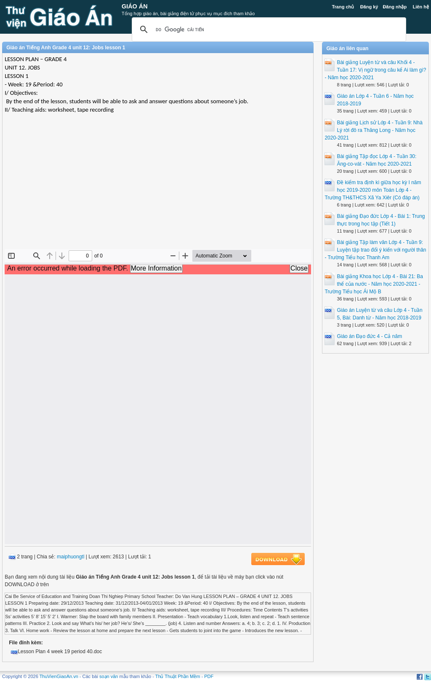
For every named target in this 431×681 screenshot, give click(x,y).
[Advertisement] (158, 188)
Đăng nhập (395, 6)
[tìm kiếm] (268, 29)
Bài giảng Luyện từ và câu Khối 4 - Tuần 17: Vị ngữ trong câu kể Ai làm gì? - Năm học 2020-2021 (375, 69)
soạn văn (108, 676)
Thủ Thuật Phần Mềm (177, 676)
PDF (208, 676)
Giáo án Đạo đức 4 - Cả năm (369, 336)
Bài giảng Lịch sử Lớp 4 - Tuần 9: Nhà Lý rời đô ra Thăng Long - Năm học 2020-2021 (373, 130)
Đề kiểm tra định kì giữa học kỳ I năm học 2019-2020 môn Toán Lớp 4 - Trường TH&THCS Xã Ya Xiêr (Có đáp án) (373, 190)
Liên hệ (420, 6)
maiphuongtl (70, 557)
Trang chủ (343, 6)
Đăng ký (369, 6)
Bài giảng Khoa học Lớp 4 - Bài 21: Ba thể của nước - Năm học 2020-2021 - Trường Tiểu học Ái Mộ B (374, 284)
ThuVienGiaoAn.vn (59, 676)
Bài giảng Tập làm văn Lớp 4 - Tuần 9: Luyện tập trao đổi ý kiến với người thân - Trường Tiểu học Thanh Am (375, 249)
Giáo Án (135, 6)
